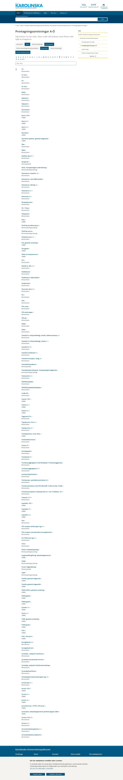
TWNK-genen (25, 596)
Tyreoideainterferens (28, 671)
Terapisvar (25, 162)
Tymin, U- (24, 613)
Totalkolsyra (25, 272)
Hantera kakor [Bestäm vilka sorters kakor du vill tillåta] (37, 774)
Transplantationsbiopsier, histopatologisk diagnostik (39, 370)
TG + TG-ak (25, 208)
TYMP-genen (25, 625)
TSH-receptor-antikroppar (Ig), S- (32, 526)
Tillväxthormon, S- (27, 237)
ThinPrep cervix (26, 231)
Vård (22, 25)
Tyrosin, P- (25, 694)
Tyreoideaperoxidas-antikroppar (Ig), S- (34, 677)
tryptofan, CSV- (26, 503)
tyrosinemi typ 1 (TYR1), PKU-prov (32, 706)
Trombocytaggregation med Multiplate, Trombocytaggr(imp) (41, 463)
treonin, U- (25, 411)
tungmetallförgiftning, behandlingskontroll (35, 555)
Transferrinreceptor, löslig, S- (31, 358)
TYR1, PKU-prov (26, 636)
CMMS (27, 44)
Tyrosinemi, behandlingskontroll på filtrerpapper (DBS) (40, 712)
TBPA (23, 150)
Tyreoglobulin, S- (27, 642)
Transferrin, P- (26, 347)
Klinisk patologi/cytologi (22, 52)
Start (17, 25)
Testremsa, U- (26, 196)
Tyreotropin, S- (26, 683)
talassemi (24, 98)
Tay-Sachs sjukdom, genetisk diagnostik (34, 139)
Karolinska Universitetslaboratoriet (60, 25)
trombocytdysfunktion (29, 474)
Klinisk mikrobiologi (56, 48)
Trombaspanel (26, 451)
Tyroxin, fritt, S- (26, 717)
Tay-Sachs (24, 133)
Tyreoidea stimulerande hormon (32, 659)
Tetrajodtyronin (26, 202)
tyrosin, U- (25, 700)
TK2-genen (25, 249)
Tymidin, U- (25, 607)
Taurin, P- (24, 121)
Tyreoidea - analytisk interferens (32, 654)
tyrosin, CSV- (25, 688)
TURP (23, 573)
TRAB (23, 324)
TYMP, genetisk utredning (30, 619)
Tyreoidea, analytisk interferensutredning (35, 665)
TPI (22, 295)
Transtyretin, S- (26, 376)
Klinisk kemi (44, 48)
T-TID (23, 544)
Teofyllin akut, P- (27, 156)
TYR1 (23, 631)
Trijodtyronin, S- (26, 428)
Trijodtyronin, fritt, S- (28, 422)
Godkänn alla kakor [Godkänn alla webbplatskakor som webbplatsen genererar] (55, 774)
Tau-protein (25, 110)
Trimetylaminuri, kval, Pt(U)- (30, 434)
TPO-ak (23, 318)
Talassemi (24, 104)
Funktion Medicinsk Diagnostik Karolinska (37, 25)
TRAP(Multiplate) (27, 382)
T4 (22, 81)
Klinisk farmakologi (37, 44)
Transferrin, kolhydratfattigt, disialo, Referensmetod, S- (40, 335)
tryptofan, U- (25, 515)
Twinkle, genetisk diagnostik (30, 578)
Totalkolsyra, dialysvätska (30, 277)
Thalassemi (25, 214)
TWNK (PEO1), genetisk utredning (32, 590)
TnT (22, 260)
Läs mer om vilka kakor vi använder (41, 768)
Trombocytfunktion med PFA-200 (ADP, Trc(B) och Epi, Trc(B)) (41, 486)
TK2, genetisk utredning (29, 243)
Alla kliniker (19, 44)
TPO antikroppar (27, 312)
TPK (22, 301)
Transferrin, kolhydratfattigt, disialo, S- (34, 341)
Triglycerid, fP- (26, 416)
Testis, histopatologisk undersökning (33, 167)
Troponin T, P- (26, 497)
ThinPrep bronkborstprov (30, 225)
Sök (102, 19)
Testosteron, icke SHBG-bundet (31, 179)
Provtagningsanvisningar (79, 25)
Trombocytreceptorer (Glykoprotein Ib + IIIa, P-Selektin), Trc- (41, 492)
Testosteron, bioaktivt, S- (29, 173)
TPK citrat (24, 306)
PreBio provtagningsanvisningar (90, 53)
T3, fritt (24, 75)
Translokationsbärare (28, 364)
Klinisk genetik (49, 44)
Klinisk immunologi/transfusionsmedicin (27, 48)
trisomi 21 (24, 445)
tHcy (23, 220)
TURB (23, 561)
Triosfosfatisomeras (28, 440)
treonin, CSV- (25, 399)
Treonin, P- (25, 405)
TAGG (23, 92)
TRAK (23, 330)
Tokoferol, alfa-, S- (27, 266)
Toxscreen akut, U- (27, 289)
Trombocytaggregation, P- (30, 468)
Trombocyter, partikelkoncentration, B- (34, 480)
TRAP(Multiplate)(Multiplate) (31, 387)
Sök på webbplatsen (22, 19)
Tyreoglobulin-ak (27, 648)
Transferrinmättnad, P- (29, 353)
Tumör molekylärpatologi (30, 550)
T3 (22, 69)
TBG (22, 144)
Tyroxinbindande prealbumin (31, 735)
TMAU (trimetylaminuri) (29, 254)
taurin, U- (24, 127)
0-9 (23, 59)
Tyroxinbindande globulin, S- (31, 729)
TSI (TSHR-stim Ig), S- (28, 538)
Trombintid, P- (26, 457)
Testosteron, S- (26, 191)
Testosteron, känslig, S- (29, 185)
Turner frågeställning (28, 567)
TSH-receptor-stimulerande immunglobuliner (36, 532)
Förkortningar (85, 49)
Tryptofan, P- (25, 509)
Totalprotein (25, 283)
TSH (22, 521)
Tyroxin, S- (25, 723)
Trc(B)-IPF (24, 393)
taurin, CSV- (25, 115)
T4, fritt (24, 86)
